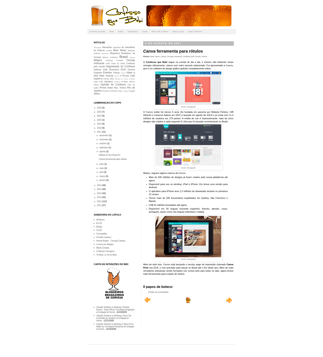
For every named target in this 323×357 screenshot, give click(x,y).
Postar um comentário (158, 292)
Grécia (123, 73)
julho (101, 164)
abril (101, 172)
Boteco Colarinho (110, 57)
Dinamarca (114, 69)
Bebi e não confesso (160, 32)
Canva (163, 56)
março (102, 176)
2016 (99, 185)
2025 (99, 108)
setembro (103, 147)
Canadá (119, 60)
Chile (108, 63)
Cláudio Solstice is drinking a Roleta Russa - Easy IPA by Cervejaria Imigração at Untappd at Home (115, 309)
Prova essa (106, 87)
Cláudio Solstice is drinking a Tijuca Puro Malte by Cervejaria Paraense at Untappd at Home (115, 326)
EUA (123, 69)
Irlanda (106, 79)
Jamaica (118, 79)
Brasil (123, 57)
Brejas (99, 227)
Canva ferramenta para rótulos (113, 159)
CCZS (99, 230)
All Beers (100, 220)
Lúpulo (144, 32)
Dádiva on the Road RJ (109, 155)
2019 (99, 124)
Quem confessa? (195, 32)
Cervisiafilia (101, 234)
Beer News (155, 56)
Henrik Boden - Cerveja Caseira (110, 241)
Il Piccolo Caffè (127, 76)
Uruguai (131, 91)
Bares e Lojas (178, 32)
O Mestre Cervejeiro (105, 251)
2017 (99, 132)
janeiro (102, 180)
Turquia (125, 91)
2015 (99, 189)
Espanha (98, 73)
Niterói (96, 85)
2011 (99, 205)
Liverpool (117, 82)
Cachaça (109, 60)
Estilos (121, 32)
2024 (99, 112)
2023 (99, 116)
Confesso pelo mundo (192, 56)
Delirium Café (100, 69)
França (116, 73)
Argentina (117, 47)
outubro (103, 143)
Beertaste (105, 53)
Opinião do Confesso (113, 84)
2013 (99, 197)
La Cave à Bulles (128, 79)
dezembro (104, 135)
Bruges (132, 57)
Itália (112, 79)
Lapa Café (98, 82)
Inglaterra (98, 79)
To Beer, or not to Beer (106, 255)
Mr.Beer (125, 82)
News (111, 32)
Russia (105, 91)
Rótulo (204, 56)
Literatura (108, 81)
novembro (104, 139)
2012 (99, 201)
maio (101, 168)
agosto (102, 151)
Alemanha (107, 47)
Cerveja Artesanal (174, 56)
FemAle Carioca (103, 237)
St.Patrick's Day (115, 91)
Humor (116, 76)
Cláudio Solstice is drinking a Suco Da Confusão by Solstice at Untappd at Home (113, 318)
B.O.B (99, 223)
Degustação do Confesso (120, 66)
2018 (99, 128)
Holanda (109, 76)
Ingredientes (133, 32)
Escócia (131, 69)
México (132, 82)
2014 (99, 193)
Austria (109, 50)
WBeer (97, 94)
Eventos (107, 72)
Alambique (98, 47)
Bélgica (98, 60)
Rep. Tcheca (120, 88)
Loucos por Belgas (105, 244)
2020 (99, 120)
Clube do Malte (118, 63)
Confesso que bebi (97, 32)
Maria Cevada (102, 248)
